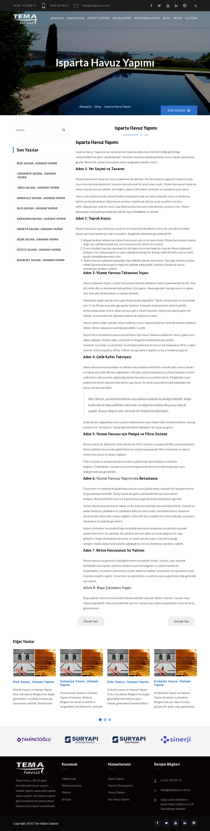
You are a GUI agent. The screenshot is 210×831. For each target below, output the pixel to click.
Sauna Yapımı (116, 778)
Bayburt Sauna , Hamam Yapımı (40, 260)
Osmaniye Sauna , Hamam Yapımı (36, 175)
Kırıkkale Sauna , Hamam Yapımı (41, 198)
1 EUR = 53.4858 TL (24, 5)
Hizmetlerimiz (98, 18)
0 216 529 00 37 (171, 780)
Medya (177, 18)
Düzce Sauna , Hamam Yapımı (39, 249)
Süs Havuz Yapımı (119, 799)
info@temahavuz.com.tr (91, 5)
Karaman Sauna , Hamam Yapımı (41, 218)
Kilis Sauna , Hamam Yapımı (37, 208)
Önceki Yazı (90, 621)
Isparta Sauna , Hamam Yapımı (40, 229)
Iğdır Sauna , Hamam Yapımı (38, 239)
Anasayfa (57, 18)
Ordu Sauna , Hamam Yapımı (38, 187)
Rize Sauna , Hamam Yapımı (37, 163)
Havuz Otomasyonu (120, 785)
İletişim (191, 18)
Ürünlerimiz (122, 18)
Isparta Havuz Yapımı (117, 106)
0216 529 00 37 (55, 5)
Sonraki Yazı (181, 621)
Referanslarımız (147, 18)
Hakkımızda (75, 18)
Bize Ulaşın (179, 110)
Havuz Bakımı (116, 792)
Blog (166, 18)
